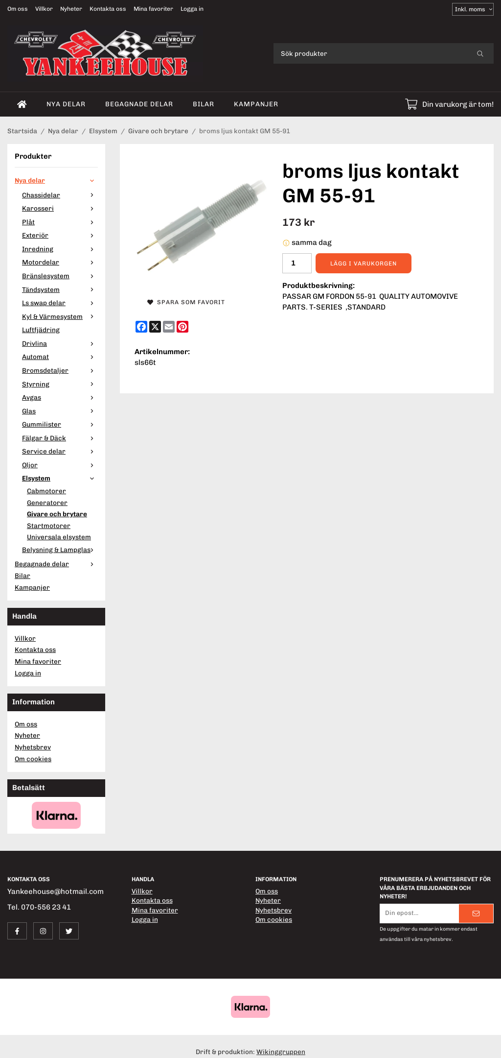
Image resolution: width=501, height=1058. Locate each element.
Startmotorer (48, 525)
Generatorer (47, 502)
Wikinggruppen (280, 1052)
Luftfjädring (41, 330)
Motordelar (60, 262)
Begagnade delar (139, 104)
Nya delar (66, 104)
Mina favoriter (153, 8)
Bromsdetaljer (60, 370)
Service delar (60, 451)
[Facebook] (141, 327)
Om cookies (33, 759)
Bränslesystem (60, 276)
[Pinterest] (182, 327)
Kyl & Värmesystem (60, 316)
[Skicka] (476, 913)
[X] (155, 327)
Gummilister (60, 424)
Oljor (60, 465)
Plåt (60, 222)
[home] (22, 104)
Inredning (60, 249)
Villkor (44, 8)
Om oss (17, 8)
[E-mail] (169, 327)
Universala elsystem (59, 537)
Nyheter (71, 8)
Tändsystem (60, 289)
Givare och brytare (57, 514)
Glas (60, 411)
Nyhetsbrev (33, 747)
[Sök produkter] (370, 53)
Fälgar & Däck (60, 438)
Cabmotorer (46, 491)
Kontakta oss (108, 8)
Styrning (60, 384)
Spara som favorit (186, 302)
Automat (60, 357)
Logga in (192, 8)
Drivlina (60, 343)
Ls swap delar (60, 303)
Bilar (203, 104)
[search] (480, 53)
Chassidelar (60, 195)
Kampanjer (256, 104)
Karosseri (60, 208)
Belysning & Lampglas (60, 549)
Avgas (60, 397)
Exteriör (60, 235)
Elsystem (60, 478)
